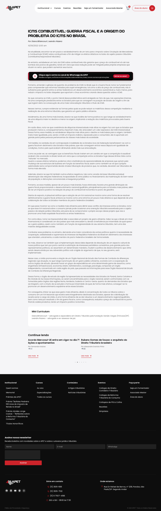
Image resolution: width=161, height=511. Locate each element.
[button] (75, 362)
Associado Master (114, 8)
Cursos (57, 8)
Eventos (67, 8)
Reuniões (77, 8)
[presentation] (22, 454)
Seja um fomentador (93, 8)
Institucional (45, 8)
